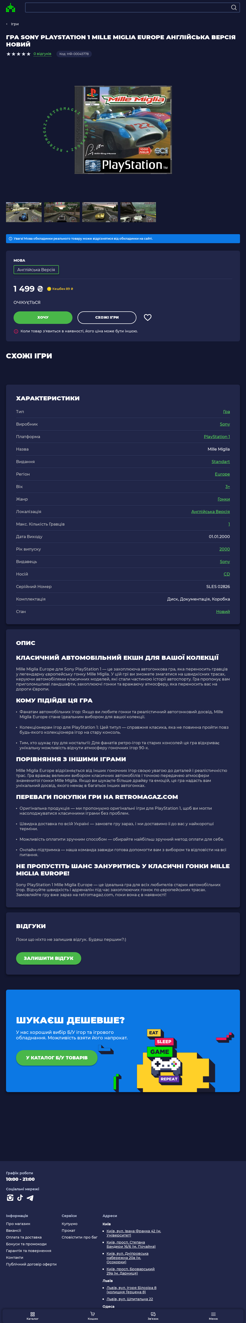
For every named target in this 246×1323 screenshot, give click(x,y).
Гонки (224, 499)
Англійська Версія (210, 511)
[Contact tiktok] (21, 1199)
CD (227, 574)
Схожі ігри (107, 317)
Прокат (68, 1231)
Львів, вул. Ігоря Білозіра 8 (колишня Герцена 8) (131, 1290)
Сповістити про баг (80, 1237)
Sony (225, 424)
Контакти (14, 1258)
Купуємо (69, 1224)
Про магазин (18, 1224)
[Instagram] (11, 1199)
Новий (223, 611)
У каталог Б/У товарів (57, 1058)
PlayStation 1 (217, 436)
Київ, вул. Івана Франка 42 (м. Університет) (134, 1233)
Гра (226, 411)
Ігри (15, 24)
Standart (221, 461)
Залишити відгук (48, 958)
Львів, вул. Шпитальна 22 (130, 1299)
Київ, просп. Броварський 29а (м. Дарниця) (131, 1271)
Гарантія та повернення (28, 1251)
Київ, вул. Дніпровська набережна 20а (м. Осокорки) (127, 1258)
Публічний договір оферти (31, 1264)
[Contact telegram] (31, 1199)
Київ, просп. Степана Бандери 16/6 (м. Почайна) (131, 1244)
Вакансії (13, 1231)
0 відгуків (42, 53)
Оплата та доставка (24, 1237)
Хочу (43, 317)
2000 (224, 549)
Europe (222, 474)
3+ (227, 486)
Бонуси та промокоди (26, 1244)
